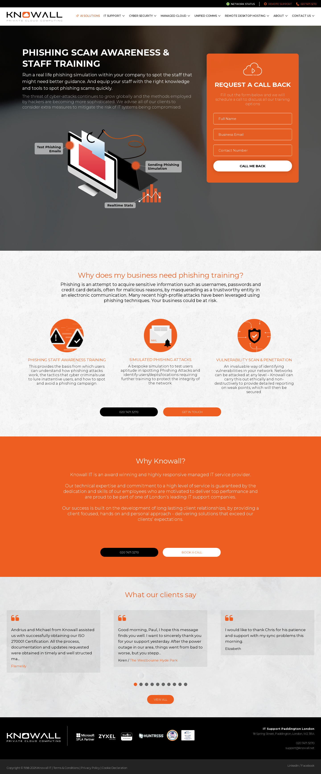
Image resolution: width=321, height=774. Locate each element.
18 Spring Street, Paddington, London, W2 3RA (283, 731)
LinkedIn (293, 765)
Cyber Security (141, 15)
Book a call (192, 552)
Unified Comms (205, 15)
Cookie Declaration (114, 768)
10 (185, 684)
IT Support (112, 15)
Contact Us (301, 15)
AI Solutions (88, 15)
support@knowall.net (300, 748)
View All (160, 699)
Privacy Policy (90, 768)
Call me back (252, 166)
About (279, 15)
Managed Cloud (173, 15)
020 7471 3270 (308, 4)
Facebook (307, 765)
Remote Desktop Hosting (245, 15)
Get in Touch (192, 412)
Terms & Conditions (66, 768)
